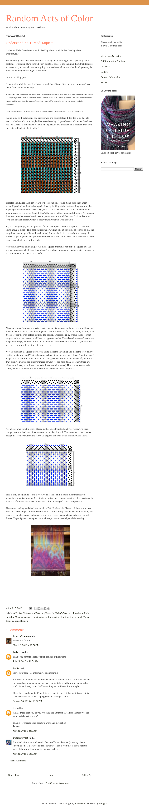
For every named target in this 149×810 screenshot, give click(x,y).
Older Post (87, 775)
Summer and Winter (79, 617)
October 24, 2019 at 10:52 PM (27, 701)
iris (14, 708)
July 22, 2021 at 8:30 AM (25, 753)
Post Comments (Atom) (56, 783)
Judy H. (17, 652)
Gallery (104, 72)
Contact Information (110, 77)
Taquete (9, 621)
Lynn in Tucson (21, 636)
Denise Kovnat (20, 738)
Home (51, 775)
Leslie (16, 668)
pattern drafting (60, 617)
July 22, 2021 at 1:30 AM (25, 730)
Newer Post (13, 775)
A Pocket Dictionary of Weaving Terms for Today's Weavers (42, 613)
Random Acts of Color (49, 18)
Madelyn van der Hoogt (26, 617)
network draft (45, 617)
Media (104, 82)
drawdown (78, 613)
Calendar (105, 66)
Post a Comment (18, 760)
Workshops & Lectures (112, 56)
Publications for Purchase (113, 61)
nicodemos (80, 803)
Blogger (103, 803)
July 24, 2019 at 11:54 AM (25, 661)
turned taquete (21, 621)
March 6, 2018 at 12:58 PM (26, 645)
